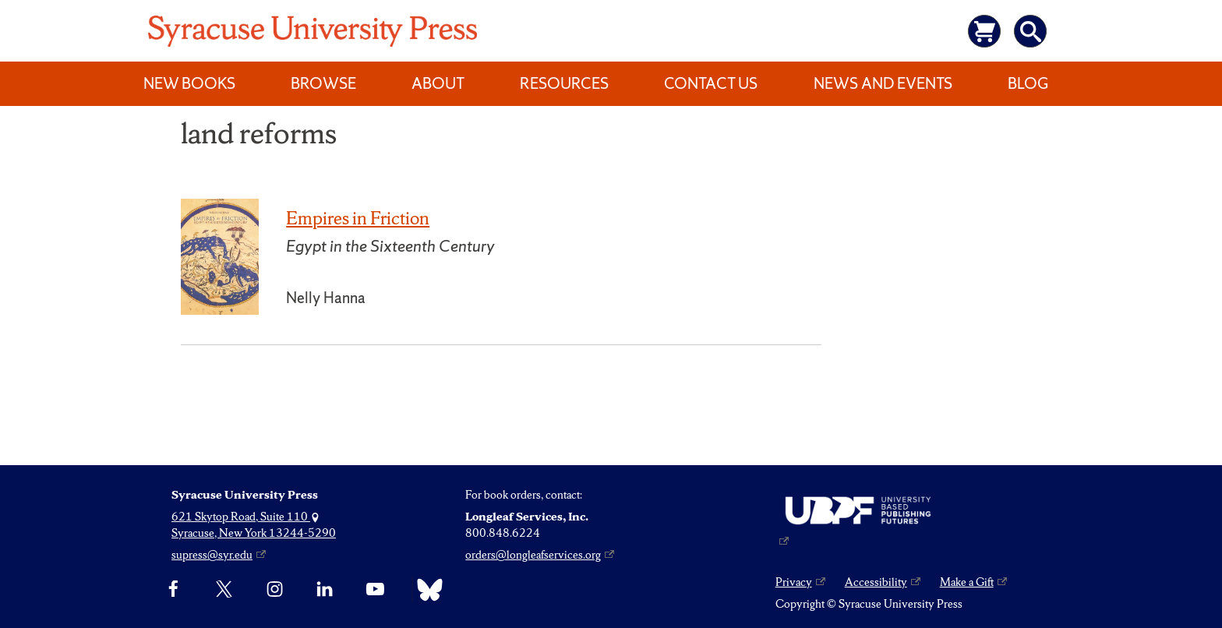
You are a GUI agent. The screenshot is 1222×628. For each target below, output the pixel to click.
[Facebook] (173, 589)
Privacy (793, 582)
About (437, 83)
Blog (1028, 83)
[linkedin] (324, 589)
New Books (189, 83)
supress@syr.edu (212, 555)
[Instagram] (274, 589)
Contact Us (711, 83)
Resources (564, 83)
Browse (323, 83)
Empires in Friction (357, 218)
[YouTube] (375, 589)
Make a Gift (967, 582)
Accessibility (876, 582)
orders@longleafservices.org (533, 555)
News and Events (883, 83)
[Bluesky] (425, 589)
